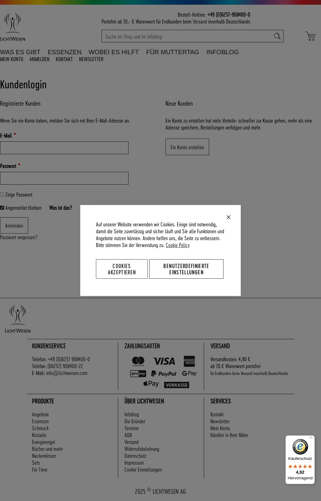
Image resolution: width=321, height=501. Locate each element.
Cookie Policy (178, 244)
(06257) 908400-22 (65, 365)
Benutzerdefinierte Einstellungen (186, 268)
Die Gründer (134, 421)
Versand (200, 21)
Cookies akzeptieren (122, 268)
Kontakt (64, 58)
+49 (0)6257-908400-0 (228, 14)
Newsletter (91, 58)
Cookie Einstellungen (143, 469)
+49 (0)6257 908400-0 (69, 359)
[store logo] (32, 26)
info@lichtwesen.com (66, 372)
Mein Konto (11, 58)
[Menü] (311, 439)
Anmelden (39, 58)
